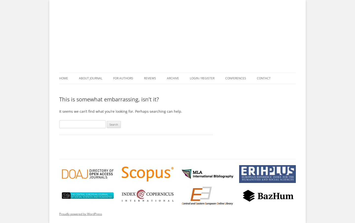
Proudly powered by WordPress (80, 214)
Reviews (150, 78)
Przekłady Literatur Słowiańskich (180, 40)
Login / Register (202, 78)
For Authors (123, 78)
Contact (264, 78)
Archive (173, 78)
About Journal (90, 78)
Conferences (235, 78)
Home (63, 78)
